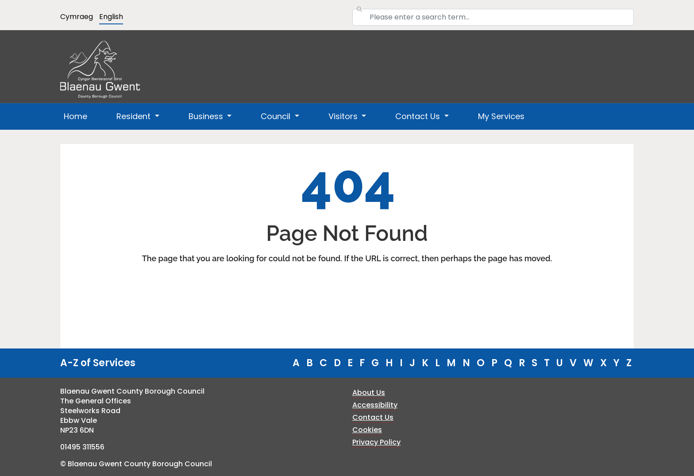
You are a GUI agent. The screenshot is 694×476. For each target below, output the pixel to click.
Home (75, 116)
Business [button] (207, 116)
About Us (368, 392)
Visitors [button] (344, 116)
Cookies (367, 430)
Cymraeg (76, 17)
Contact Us (372, 417)
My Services (501, 116)
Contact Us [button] (418, 116)
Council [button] (277, 116)
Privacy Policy (376, 442)
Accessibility (374, 405)
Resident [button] (134, 116)
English (111, 17)
